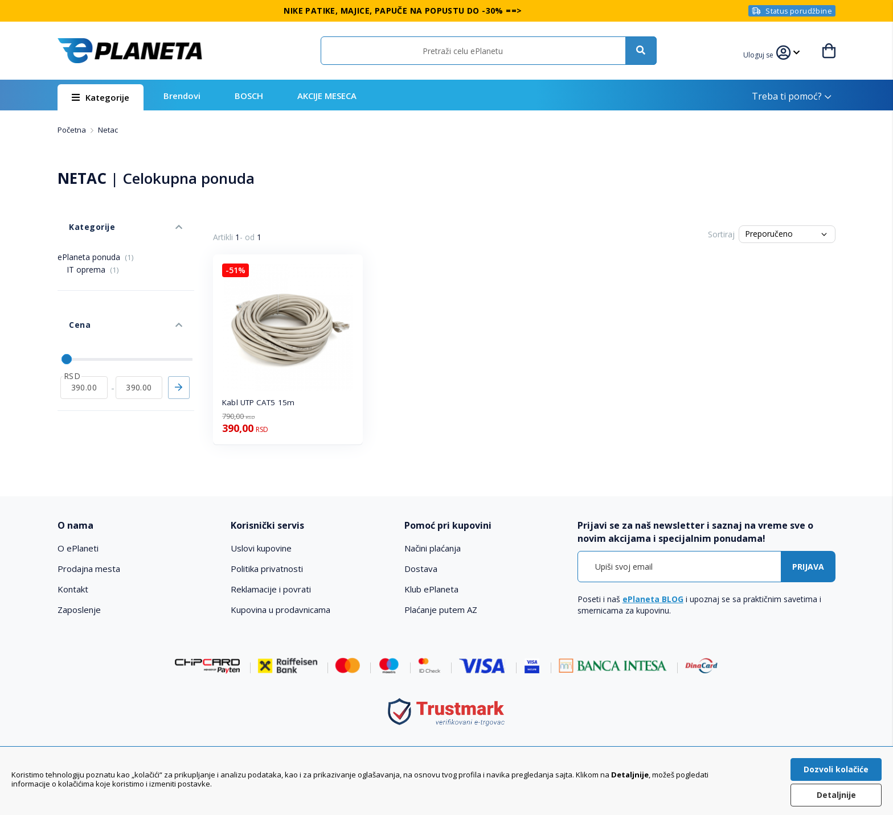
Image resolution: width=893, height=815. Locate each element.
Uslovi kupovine (261, 548)
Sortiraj (721, 234)
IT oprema (93, 252)
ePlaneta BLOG (652, 599)
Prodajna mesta (89, 568)
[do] (139, 347)
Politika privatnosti (267, 568)
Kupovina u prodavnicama (280, 609)
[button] (765, 53)
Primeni (179, 347)
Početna (73, 130)
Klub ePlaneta (431, 589)
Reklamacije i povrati (271, 589)
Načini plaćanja (432, 548)
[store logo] (130, 50)
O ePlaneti (78, 548)
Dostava (420, 568)
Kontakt (73, 589)
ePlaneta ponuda (96, 239)
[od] (84, 347)
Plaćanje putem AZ (440, 609)
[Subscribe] (808, 566)
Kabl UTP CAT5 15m (258, 402)
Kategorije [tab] (79, 215)
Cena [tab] (68, 296)
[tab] (136, 525)
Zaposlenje (79, 609)
